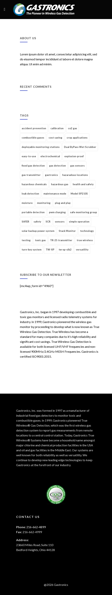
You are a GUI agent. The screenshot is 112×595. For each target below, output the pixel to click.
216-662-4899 (36, 527)
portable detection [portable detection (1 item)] (33, 212)
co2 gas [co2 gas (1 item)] (72, 128)
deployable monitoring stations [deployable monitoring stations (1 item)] (41, 146)
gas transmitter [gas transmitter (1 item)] (31, 174)
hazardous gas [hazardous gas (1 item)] (59, 184)
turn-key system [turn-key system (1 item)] (31, 249)
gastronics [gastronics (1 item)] (51, 174)
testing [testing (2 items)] (26, 240)
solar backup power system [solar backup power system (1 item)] (38, 230)
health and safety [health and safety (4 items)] (83, 184)
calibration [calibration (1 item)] (57, 128)
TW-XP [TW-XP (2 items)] (50, 249)
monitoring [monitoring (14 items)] (43, 202)
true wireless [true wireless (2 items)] (85, 240)
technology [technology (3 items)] (87, 230)
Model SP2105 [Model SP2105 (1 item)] (79, 193)
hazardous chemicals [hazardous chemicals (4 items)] (34, 184)
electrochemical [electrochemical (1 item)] (50, 156)
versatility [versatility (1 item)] (82, 249)
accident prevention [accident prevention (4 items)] (34, 128)
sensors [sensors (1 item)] (60, 221)
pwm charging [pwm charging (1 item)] (57, 212)
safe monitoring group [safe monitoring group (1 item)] (83, 212)
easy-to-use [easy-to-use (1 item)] (29, 156)
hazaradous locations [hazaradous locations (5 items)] (75, 174)
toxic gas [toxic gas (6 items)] (40, 240)
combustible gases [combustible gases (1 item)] (33, 137)
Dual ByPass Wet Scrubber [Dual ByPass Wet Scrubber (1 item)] (80, 146)
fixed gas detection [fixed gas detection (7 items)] (33, 165)
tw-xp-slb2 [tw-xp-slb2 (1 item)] (65, 249)
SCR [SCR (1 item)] (48, 221)
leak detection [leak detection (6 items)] (30, 193)
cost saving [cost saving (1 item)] (55, 137)
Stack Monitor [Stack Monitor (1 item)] (67, 230)
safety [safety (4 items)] (37, 221)
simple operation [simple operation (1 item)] (79, 221)
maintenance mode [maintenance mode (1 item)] (54, 193)
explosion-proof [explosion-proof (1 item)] (74, 156)
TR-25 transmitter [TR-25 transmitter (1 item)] (61, 240)
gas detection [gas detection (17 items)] (57, 165)
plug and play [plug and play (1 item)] (63, 202)
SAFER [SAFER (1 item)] (25, 221)
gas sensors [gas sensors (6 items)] (77, 165)
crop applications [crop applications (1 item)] (77, 137)
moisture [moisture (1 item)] (27, 202)
